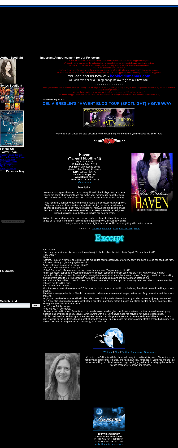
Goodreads (84, 182)
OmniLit (106, 228)
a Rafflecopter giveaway (109, 444)
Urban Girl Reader (8, 168)
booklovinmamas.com (130, 76)
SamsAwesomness (8, 164)
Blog (117, 352)
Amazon (96, 228)
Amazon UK (126, 228)
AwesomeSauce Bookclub (11, 155)
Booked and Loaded (8, 162)
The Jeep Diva (6, 166)
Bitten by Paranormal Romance (13, 157)
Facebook (136, 352)
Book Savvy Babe (7, 159)
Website (108, 352)
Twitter (125, 352)
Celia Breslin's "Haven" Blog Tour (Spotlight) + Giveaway (107, 104)
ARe (115, 228)
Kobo (137, 228)
